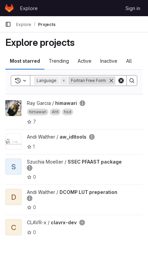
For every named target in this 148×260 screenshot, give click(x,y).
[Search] (131, 80)
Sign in (132, 8)
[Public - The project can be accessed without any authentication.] (82, 103)
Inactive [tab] (108, 61)
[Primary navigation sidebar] (8, 24)
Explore (29, 8)
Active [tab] (84, 61)
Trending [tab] (59, 61)
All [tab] (129, 61)
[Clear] (121, 81)
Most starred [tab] (25, 61)
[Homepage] (9, 8)
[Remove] (111, 81)
